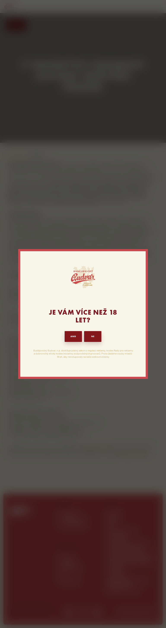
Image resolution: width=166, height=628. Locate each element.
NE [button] (92, 336)
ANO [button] (73, 336)
